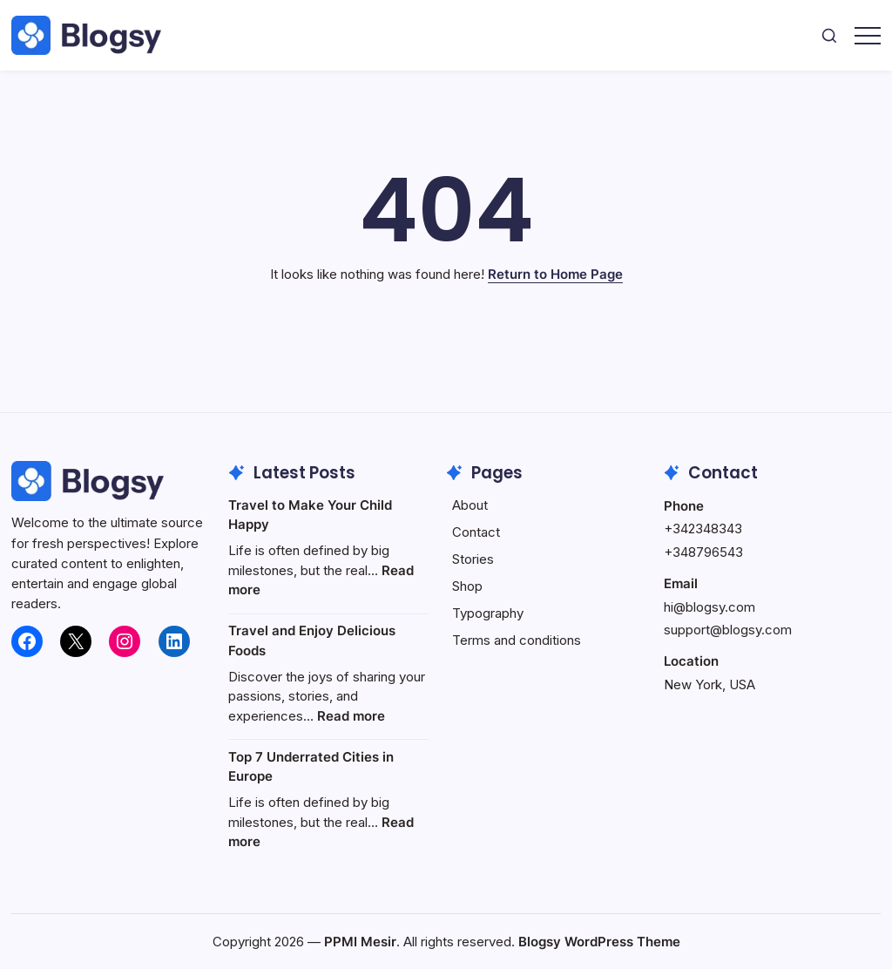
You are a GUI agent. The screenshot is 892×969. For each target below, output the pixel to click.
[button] (829, 35)
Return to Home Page (555, 274)
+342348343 (703, 528)
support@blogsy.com (728, 629)
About (470, 505)
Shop (467, 586)
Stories (473, 559)
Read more (351, 716)
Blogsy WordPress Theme (599, 941)
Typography (488, 613)
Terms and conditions (516, 640)
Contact (476, 532)
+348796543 (703, 552)
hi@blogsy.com (709, 607)
